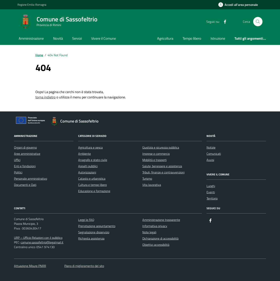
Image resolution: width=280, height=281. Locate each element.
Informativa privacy (154, 226)
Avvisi (210, 160)
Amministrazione (31, 38)
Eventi (210, 192)
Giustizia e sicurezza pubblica (160, 147)
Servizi (77, 38)
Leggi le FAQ (86, 219)
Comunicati (213, 153)
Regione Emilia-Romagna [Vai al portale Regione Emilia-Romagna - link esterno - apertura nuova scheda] (32, 5)
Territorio (212, 198)
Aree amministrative (27, 153)
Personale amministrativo (30, 178)
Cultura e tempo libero (92, 184)
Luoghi (210, 186)
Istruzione (218, 38)
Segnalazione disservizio (93, 232)
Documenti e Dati (25, 184)
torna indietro (45, 97)
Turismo (147, 178)
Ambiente (84, 153)
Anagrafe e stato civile (92, 160)
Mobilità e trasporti (154, 160)
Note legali (149, 232)
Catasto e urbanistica (91, 178)
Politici (18, 172)
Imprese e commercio (156, 153)
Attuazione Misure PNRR (30, 265)
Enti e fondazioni (25, 166)
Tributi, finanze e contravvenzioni (163, 172)
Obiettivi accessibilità (155, 244)
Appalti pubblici (88, 166)
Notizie (210, 147)
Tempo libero (192, 38)
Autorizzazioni (87, 172)
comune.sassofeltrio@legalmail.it (42, 242)
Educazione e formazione (94, 191)
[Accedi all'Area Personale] (238, 4)
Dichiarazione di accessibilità (160, 238)
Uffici (17, 160)
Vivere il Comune (103, 38)
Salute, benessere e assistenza (162, 166)
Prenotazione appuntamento (96, 226)
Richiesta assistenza (91, 238)
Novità (58, 38)
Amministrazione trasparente (161, 219)
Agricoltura (165, 38)
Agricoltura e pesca (90, 147)
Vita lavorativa (151, 184)
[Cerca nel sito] (257, 21)
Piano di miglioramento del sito (84, 265)
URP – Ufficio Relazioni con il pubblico (38, 237)
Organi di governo (25, 147)
